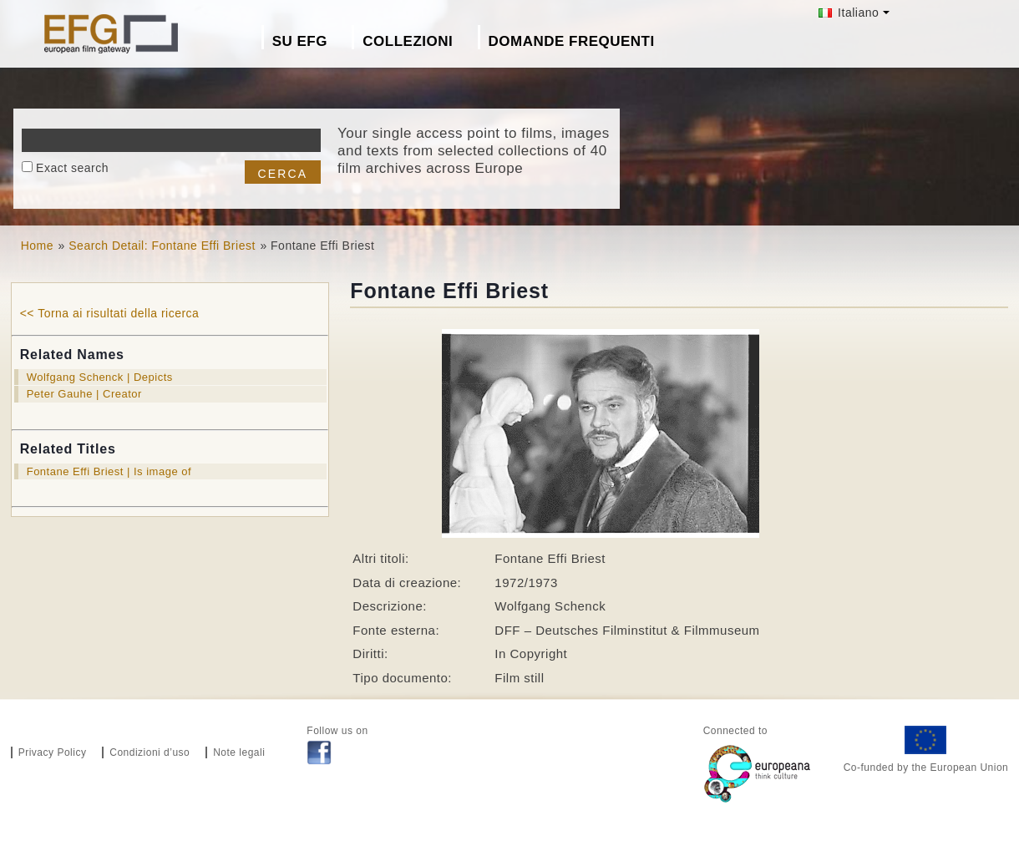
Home (37, 245)
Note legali (239, 752)
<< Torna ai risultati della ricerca (110, 313)
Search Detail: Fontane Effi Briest (162, 245)
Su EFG (299, 41)
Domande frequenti (572, 41)
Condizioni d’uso (149, 752)
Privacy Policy (52, 752)
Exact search (72, 168)
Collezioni (407, 41)
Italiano (849, 12)
